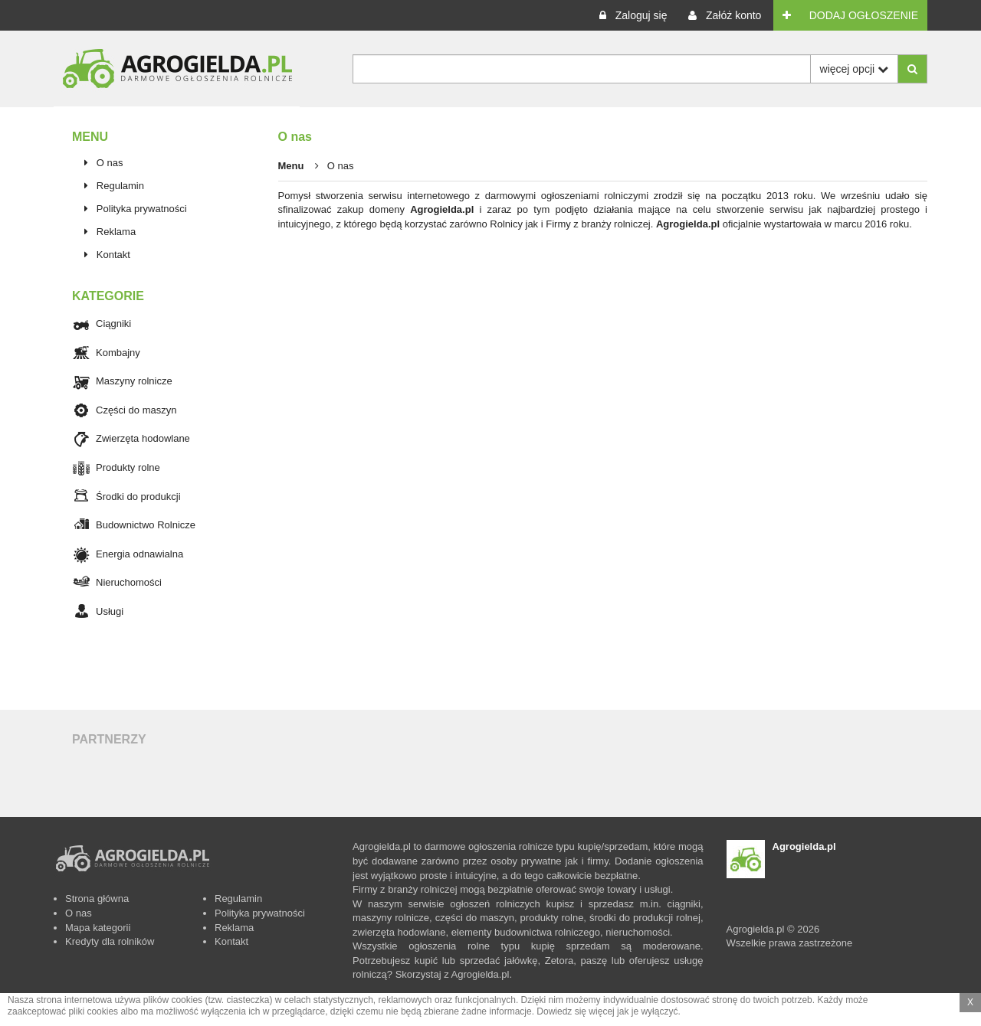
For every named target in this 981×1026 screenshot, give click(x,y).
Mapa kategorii (97, 927)
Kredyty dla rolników (109, 941)
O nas (110, 162)
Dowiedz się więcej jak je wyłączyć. (608, 1011)
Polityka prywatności (142, 208)
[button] (633, 15)
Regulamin (120, 185)
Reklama (116, 231)
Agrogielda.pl (442, 209)
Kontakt (113, 254)
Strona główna (97, 898)
